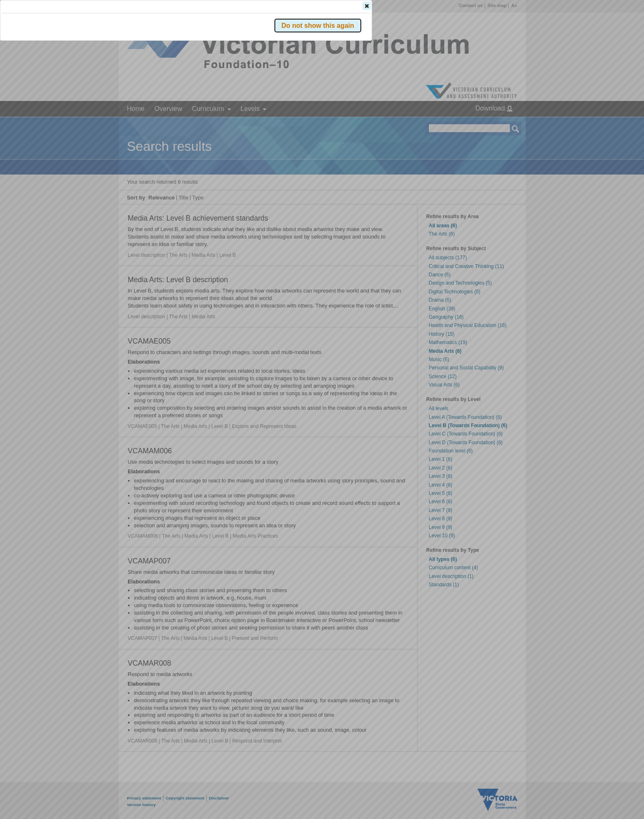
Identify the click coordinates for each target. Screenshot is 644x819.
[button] (501, 124)
